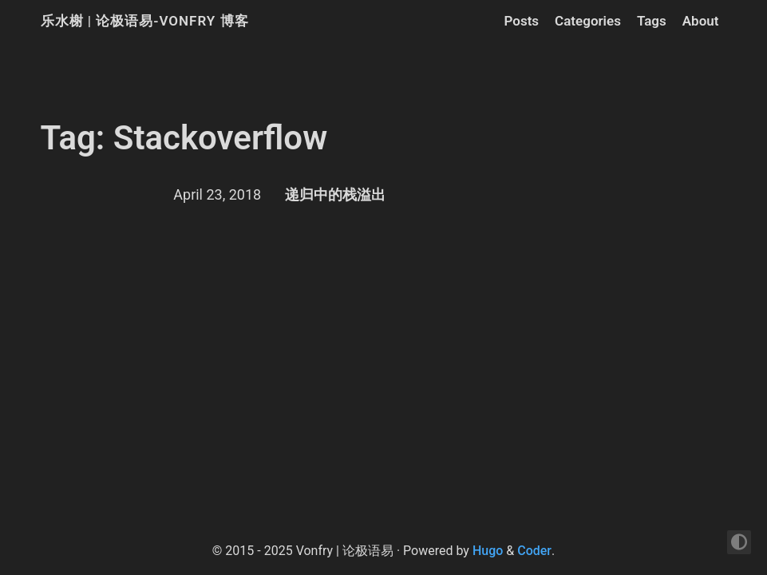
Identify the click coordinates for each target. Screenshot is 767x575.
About (700, 21)
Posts (521, 21)
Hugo (487, 550)
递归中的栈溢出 (335, 194)
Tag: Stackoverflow (184, 137)
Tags (651, 21)
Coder (534, 550)
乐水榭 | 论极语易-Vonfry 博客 (145, 21)
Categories (588, 21)
